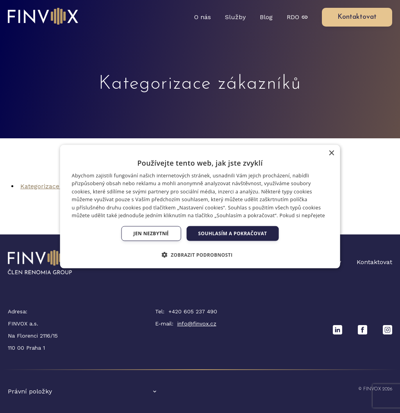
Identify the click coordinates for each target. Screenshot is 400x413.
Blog (266, 17)
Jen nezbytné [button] (151, 233)
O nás (202, 17)
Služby (235, 17)
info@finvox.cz (196, 323)
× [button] (331, 153)
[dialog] (200, 206)
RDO (297, 17)
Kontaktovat (374, 262)
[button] (200, 255)
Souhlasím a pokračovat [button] (232, 233)
